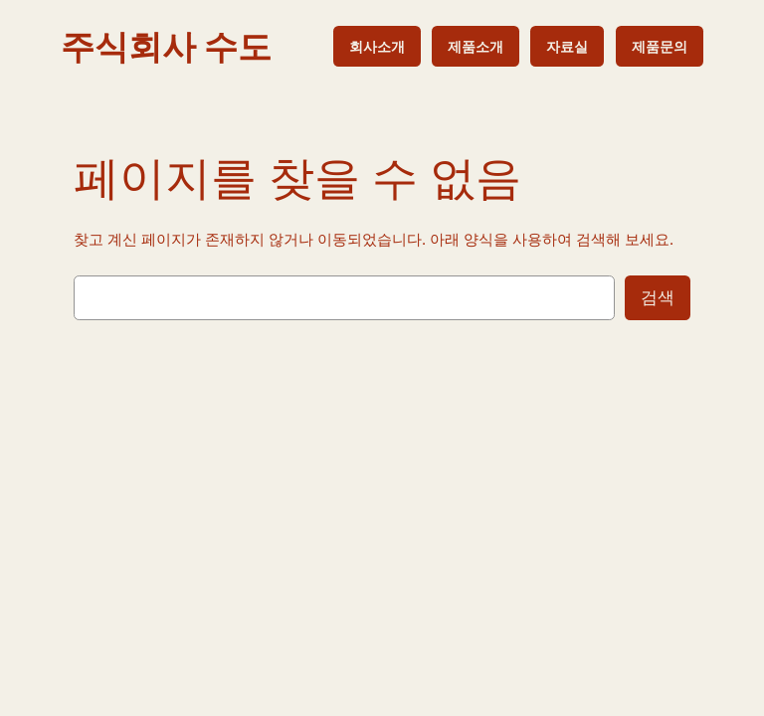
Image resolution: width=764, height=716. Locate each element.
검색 (657, 297)
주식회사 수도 (166, 46)
